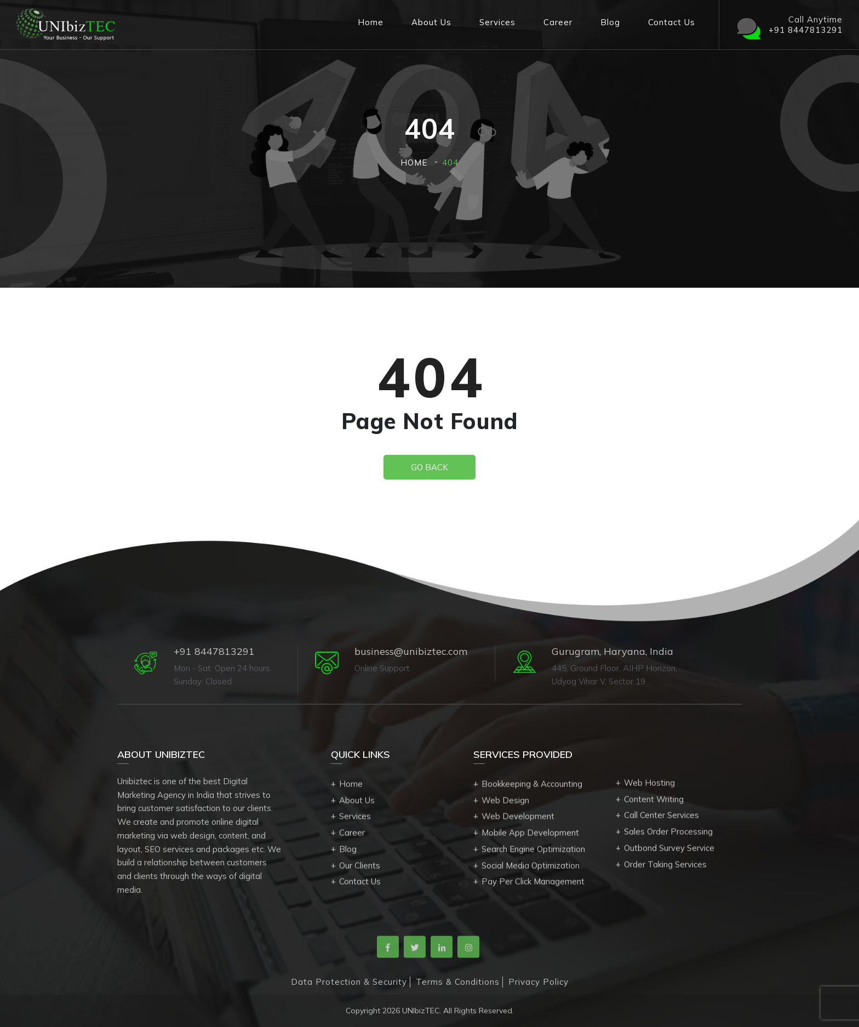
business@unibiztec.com (410, 651)
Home (370, 22)
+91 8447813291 (214, 651)
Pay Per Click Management (533, 885)
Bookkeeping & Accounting (532, 787)
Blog (610, 22)
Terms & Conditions (458, 982)
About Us (431, 22)
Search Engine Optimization (533, 852)
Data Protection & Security (349, 982)
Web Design (505, 803)
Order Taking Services (665, 868)
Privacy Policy (538, 982)
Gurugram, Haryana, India (612, 651)
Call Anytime (789, 24)
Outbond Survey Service (669, 851)
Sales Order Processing (668, 835)
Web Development (518, 820)
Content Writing (654, 802)
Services (497, 22)
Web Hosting (649, 786)
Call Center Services (661, 818)
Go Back (429, 467)
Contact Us (671, 22)
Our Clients (359, 869)
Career (557, 22)
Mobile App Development (530, 836)
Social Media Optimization (531, 869)
